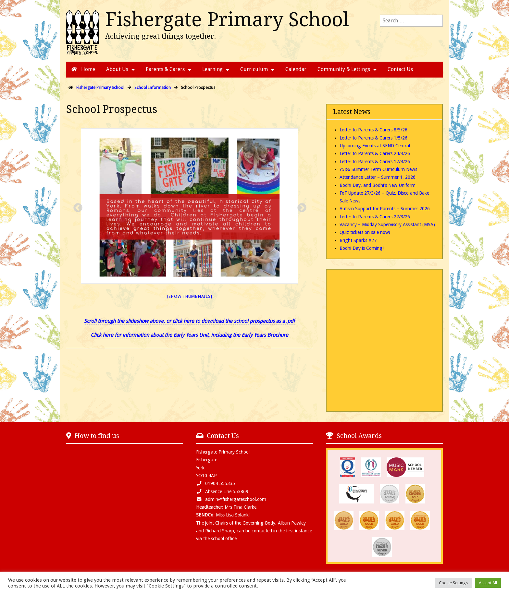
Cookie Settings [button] (453, 582)
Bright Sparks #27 (358, 240)
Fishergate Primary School (227, 19)
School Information (152, 87)
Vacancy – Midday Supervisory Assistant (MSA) (387, 224)
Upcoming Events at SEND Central (375, 145)
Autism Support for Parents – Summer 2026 (385, 208)
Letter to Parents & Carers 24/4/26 (375, 153)
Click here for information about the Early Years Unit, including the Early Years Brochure (189, 335)
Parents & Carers (165, 69)
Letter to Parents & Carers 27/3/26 (375, 216)
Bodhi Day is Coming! (362, 248)
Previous (76, 206)
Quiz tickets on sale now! (365, 232)
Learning (212, 69)
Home (83, 69)
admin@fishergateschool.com (235, 499)
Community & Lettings (343, 69)
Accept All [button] (488, 582)
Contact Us (400, 69)
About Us (117, 69)
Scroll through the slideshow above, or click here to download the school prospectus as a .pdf (189, 321)
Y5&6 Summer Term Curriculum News (378, 169)
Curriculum (254, 69)
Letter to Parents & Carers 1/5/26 (373, 137)
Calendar (295, 69)
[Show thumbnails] (189, 296)
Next (300, 206)
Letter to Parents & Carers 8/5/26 (373, 129)
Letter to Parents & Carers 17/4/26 (375, 161)
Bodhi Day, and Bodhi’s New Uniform (378, 185)
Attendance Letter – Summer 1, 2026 (378, 177)
